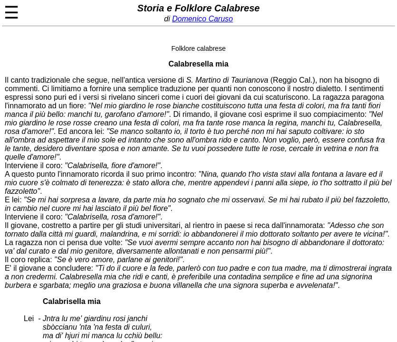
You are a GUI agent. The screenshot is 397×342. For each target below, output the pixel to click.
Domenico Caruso (202, 19)
